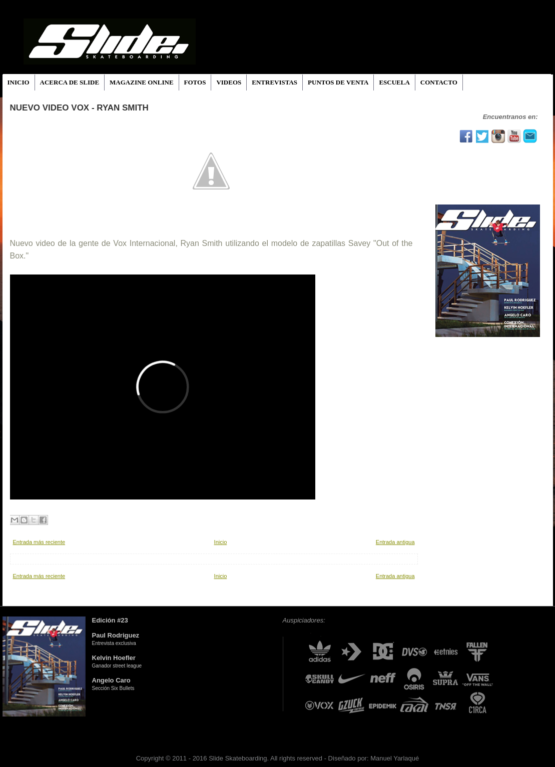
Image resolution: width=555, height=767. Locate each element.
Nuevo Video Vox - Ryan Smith (79, 107)
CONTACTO (438, 82)
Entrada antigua (395, 542)
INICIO (19, 82)
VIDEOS (228, 82)
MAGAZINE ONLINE (142, 82)
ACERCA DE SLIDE (69, 82)
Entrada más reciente (39, 542)
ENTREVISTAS (274, 82)
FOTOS (195, 82)
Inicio (220, 542)
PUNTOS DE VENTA (338, 82)
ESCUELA (394, 82)
